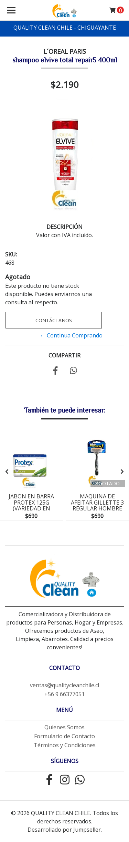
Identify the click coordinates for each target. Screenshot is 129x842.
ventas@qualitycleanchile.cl (64, 685)
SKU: (11, 254)
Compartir (64, 355)
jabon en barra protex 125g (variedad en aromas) (31, 505)
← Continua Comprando (71, 335)
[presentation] (7, 471)
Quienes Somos (64, 727)
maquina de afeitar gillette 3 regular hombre (97, 502)
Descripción (64, 227)
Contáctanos (53, 320)
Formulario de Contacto (64, 736)
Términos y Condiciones (65, 745)
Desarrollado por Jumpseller (64, 829)
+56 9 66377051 (64, 694)
